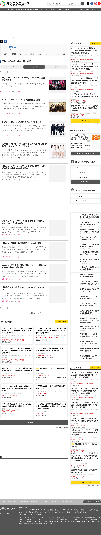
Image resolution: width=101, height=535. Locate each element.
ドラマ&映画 (18, 9)
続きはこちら (35, 423)
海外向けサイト (56, 501)
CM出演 (56, 54)
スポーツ (47, 9)
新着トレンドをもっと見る (85, 153)
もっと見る (85, 181)
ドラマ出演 (48, 54)
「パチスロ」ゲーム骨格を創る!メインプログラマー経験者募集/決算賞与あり (84, 95)
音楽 (12, 9)
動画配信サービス (38, 9)
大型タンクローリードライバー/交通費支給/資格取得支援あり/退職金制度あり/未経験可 (84, 108)
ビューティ (67, 9)
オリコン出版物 (12, 501)
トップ (3, 9)
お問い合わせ (35, 501)
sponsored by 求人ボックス (61, 427)
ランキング (81, 9)
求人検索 (62, 322)
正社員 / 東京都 (17, 391)
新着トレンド (94, 9)
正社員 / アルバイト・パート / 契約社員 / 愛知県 (51, 374)
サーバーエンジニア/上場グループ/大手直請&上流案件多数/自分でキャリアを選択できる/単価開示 (84, 80)
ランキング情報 (29, 54)
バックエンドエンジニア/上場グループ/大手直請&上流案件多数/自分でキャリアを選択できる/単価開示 (84, 50)
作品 (20, 54)
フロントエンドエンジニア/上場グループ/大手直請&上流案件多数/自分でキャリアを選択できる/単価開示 (84, 66)
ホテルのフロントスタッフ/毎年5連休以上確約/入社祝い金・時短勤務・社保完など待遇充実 (84, 458)
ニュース (34, 67)
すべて (11, 67)
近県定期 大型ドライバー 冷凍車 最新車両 (84, 445)
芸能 (7, 9)
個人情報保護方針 (68, 501)
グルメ (61, 9)
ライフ (74, 9)
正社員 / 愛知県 (17, 355)
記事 (14, 54)
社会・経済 (54, 9)
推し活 (87, 9)
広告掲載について (24, 501)
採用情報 (89, 502)
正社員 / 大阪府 (17, 335)
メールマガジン (45, 501)
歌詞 (63, 54)
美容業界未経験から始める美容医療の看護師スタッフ (84, 471)
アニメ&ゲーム (27, 9)
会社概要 (2, 501)
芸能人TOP (6, 54)
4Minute (13, 47)
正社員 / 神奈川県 (51, 334)
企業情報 (96, 502)
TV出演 (39, 54)
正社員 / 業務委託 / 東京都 (51, 353)
